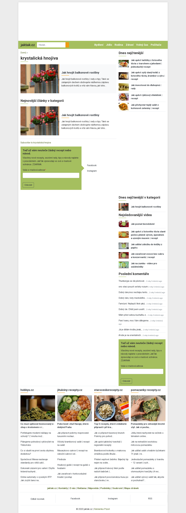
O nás (73, 488)
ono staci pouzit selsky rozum (133, 286)
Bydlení (98, 44)
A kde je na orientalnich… (130, 335)
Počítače (156, 44)
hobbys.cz (27, 390)
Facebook (92, 165)
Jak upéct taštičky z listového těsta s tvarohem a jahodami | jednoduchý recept (146, 63)
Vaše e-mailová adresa (34, 170)
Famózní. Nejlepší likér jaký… (132, 303)
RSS (150, 498)
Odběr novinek (37, 499)
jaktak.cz (52, 488)
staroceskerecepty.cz (108, 390)
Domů (23, 52)
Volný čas (142, 44)
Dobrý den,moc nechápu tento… (134, 292)
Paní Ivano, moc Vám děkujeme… (134, 320)
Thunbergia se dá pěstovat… (132, 281)
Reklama (81, 488)
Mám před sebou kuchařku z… (133, 315)
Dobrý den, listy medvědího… (132, 298)
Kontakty (63, 488)
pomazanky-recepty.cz (146, 390)
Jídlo (109, 44)
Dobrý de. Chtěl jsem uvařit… (132, 309)
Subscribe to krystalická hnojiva (35, 142)
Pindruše (61, 459)
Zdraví (130, 44)
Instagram (92, 171)
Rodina (119, 44)
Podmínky (105, 488)
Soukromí (117, 488)
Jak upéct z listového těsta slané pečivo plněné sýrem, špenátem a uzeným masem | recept (148, 235)
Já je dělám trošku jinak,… (131, 329)
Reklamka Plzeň (102, 509)
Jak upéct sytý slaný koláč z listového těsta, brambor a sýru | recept (148, 75)
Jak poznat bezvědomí (142, 224)
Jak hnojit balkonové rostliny (80, 72)
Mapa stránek (131, 488)
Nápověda (93, 488)
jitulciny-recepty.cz (69, 390)
